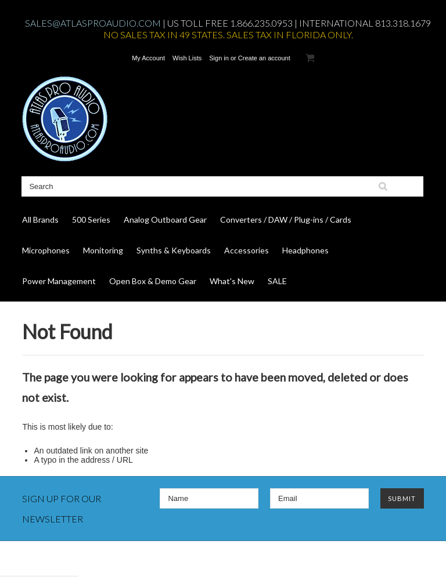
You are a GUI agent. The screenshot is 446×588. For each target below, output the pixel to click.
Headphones (305, 250)
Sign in (219, 58)
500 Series (91, 219)
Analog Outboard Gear (165, 219)
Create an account (264, 58)
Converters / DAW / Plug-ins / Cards (285, 219)
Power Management (59, 281)
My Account (148, 58)
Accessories (246, 250)
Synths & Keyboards (173, 250)
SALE (277, 281)
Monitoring (103, 250)
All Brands (40, 219)
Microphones (46, 250)
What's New (232, 281)
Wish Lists (187, 58)
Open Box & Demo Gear (152, 281)
